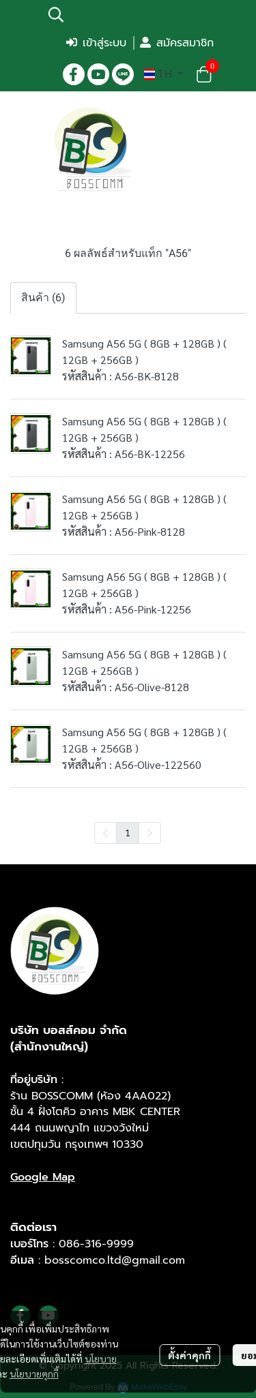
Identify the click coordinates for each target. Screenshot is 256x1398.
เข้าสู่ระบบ (96, 43)
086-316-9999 (96, 1244)
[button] (129, 14)
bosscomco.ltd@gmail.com (114, 1260)
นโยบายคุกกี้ (34, 1373)
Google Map (42, 1177)
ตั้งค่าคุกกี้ (189, 1355)
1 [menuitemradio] (127, 832)
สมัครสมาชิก (177, 43)
